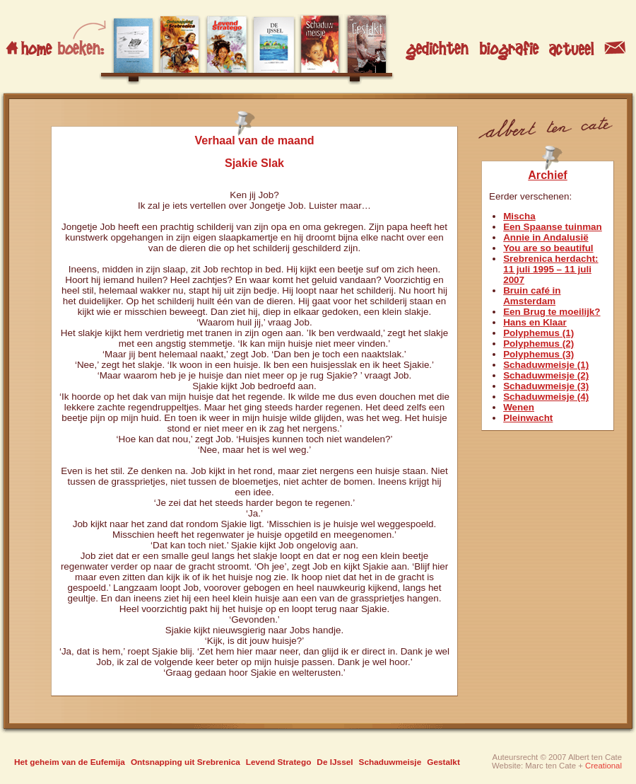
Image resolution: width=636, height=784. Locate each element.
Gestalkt (443, 762)
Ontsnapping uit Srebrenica (185, 762)
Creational (603, 765)
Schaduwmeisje (390, 762)
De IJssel (335, 762)
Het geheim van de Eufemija (69, 762)
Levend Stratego (279, 762)
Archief (547, 174)
